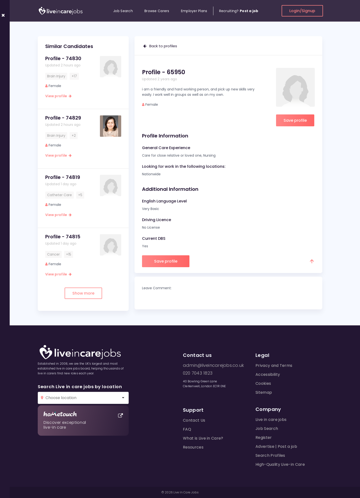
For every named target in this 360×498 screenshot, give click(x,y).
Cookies (263, 383)
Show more (83, 293)
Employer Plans (194, 10)
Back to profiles (160, 45)
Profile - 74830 (63, 58)
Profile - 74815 (62, 236)
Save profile (295, 120)
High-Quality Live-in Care (280, 464)
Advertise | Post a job (276, 446)
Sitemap (263, 392)
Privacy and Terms (273, 365)
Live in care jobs (270, 419)
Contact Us (194, 420)
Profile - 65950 (163, 72)
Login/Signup (302, 11)
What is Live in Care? (203, 438)
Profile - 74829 (63, 117)
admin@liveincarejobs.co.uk (213, 365)
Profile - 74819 (62, 177)
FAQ (187, 429)
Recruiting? (238, 10)
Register (263, 437)
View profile (58, 96)
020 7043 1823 (197, 373)
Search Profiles (270, 455)
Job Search (123, 10)
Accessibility (267, 374)
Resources (193, 447)
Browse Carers (156, 10)
